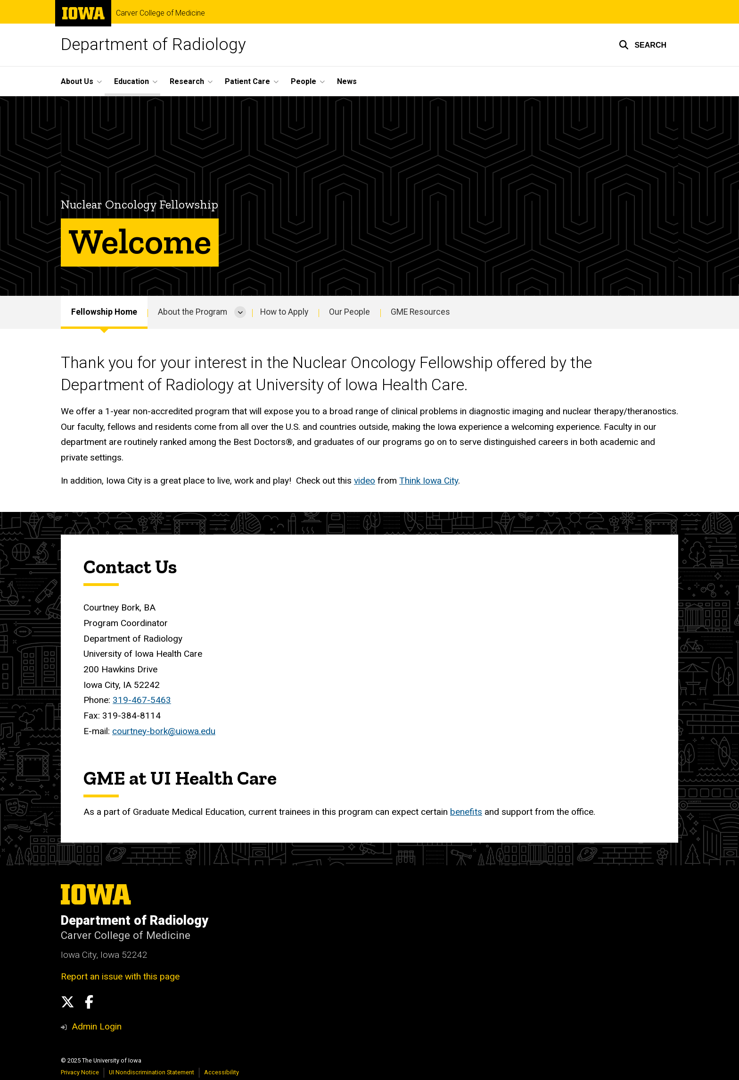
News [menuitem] (347, 81)
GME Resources (420, 312)
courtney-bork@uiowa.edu (163, 730)
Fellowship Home (104, 312)
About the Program (192, 312)
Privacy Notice (80, 1072)
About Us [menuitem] (77, 81)
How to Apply (284, 312)
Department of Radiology (153, 44)
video (364, 480)
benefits (466, 811)
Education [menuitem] (131, 81)
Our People (349, 312)
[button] (642, 45)
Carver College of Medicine (160, 13)
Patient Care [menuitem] (247, 81)
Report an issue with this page (120, 976)
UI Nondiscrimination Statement (151, 1072)
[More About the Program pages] (240, 312)
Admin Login (97, 1026)
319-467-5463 (142, 700)
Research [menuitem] (187, 81)
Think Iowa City (428, 480)
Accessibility (221, 1072)
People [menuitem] (303, 81)
